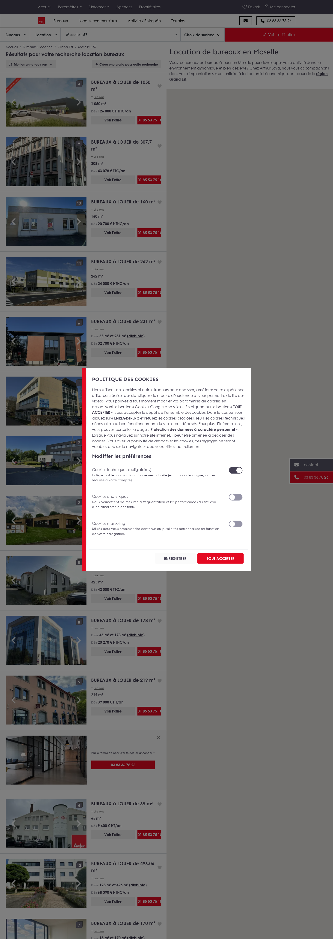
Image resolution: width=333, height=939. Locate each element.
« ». (193, 429)
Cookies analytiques (157, 501)
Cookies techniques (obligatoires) (157, 474)
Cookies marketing (157, 528)
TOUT (220, 558)
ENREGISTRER (175, 558)
